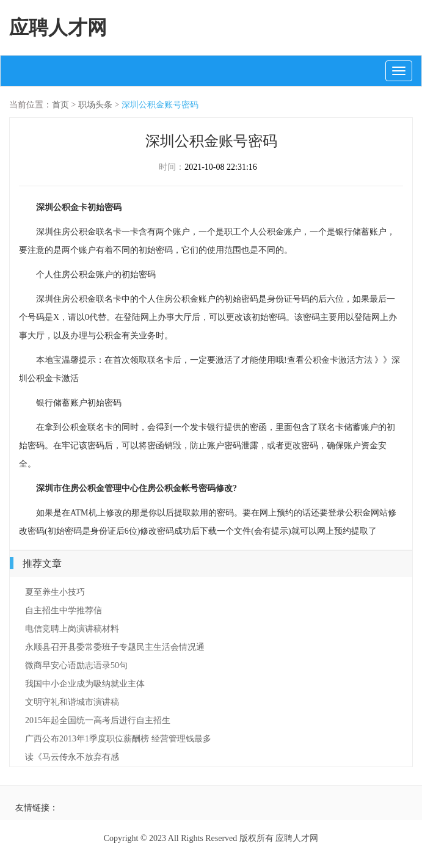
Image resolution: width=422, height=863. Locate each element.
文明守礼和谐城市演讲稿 (72, 702)
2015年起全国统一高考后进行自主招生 (97, 720)
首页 (60, 104)
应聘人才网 (58, 27)
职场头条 (95, 104)
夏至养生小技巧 (55, 592)
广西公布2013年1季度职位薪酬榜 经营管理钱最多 (118, 738)
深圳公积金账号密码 (160, 104)
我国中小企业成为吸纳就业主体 (85, 683)
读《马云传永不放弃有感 (72, 757)
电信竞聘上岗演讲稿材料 (72, 628)
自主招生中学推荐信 (63, 610)
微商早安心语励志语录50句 (76, 665)
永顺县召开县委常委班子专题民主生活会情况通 (115, 647)
